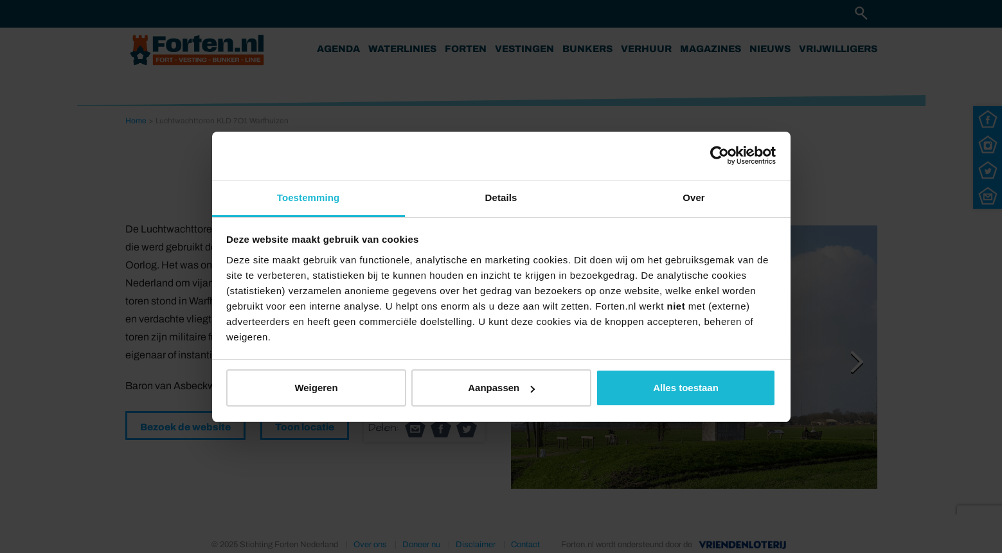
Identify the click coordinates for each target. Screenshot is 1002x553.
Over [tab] (694, 197)
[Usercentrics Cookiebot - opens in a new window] (719, 155)
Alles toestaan (686, 387)
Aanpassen (501, 387)
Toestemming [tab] (308, 197)
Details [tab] (501, 197)
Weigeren (315, 387)
